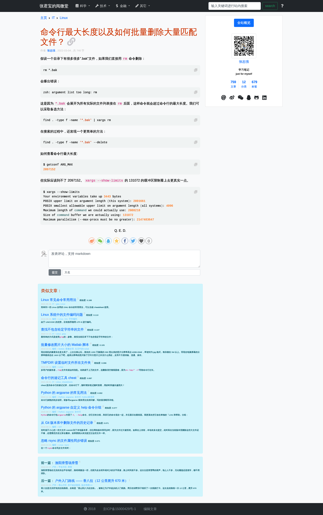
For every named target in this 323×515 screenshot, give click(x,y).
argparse (70, 397)
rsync (66, 445)
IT (53, 304)
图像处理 (70, 349)
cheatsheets (67, 382)
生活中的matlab (82, 349)
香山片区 (63, 485)
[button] (224, 97)
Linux (63, 304)
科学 (81, 6)
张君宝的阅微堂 (54, 6)
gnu (57, 304)
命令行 (78, 397)
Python (62, 397)
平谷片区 (63, 467)
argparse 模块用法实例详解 (82, 400)
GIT (60, 427)
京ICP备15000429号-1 (119, 509)
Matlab (61, 349)
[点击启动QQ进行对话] (249, 97)
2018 (89, 509)
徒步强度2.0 (86, 485)
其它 (141, 6)
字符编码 (73, 319)
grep (64, 334)
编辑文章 (150, 509)
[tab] (244, 23)
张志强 (244, 61)
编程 (54, 319)
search (270, 6)
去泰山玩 (78, 352)
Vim (66, 319)
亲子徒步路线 (74, 485)
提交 (55, 272)
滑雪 (70, 467)
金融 (121, 6)
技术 (101, 6)
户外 (54, 467)
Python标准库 (88, 397)
